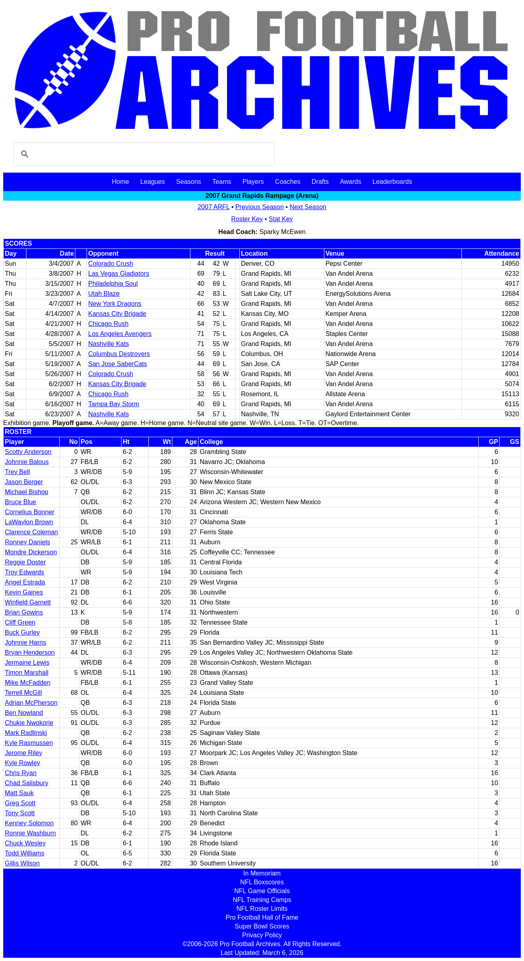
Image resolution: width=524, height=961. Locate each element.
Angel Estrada (25, 582)
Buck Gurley (22, 632)
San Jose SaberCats (117, 363)
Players (253, 181)
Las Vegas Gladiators (118, 273)
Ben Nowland (24, 712)
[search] (142, 154)
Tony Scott (20, 813)
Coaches (287, 181)
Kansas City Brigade (117, 313)
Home (120, 181)
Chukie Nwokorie (29, 722)
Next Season (307, 207)
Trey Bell (17, 471)
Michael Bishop (27, 492)
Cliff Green (20, 622)
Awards (350, 181)
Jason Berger (24, 481)
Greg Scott (20, 803)
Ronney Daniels (27, 542)
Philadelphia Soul (113, 283)
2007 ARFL (213, 207)
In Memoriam (262, 873)
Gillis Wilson (22, 863)
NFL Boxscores (262, 882)
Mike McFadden (28, 682)
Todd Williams (25, 853)
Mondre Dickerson (31, 552)
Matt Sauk (19, 793)
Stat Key (281, 219)
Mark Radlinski (26, 732)
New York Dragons (115, 303)
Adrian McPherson (31, 702)
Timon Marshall (27, 672)
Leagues (152, 181)
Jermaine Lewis (27, 662)
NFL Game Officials (262, 891)
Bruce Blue (20, 502)
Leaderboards (392, 181)
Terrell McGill (23, 692)
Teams (221, 181)
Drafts (320, 181)
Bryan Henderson (30, 652)
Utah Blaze (103, 293)
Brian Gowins (24, 612)
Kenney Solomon (29, 823)
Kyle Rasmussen (29, 742)
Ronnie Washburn (30, 833)
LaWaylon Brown (29, 522)
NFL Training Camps (262, 899)
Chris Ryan (20, 773)
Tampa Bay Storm (113, 404)
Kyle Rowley (22, 762)
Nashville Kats (108, 343)
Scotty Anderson (28, 451)
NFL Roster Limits (262, 908)
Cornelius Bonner (30, 512)
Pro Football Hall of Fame (262, 917)
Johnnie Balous (27, 461)
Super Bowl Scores (262, 926)
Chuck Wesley (25, 843)
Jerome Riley (23, 752)
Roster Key (247, 219)
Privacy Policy (262, 935)
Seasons (188, 181)
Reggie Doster (25, 562)
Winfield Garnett (28, 602)
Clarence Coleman (31, 532)
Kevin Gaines (24, 592)
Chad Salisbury (27, 783)
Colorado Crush (110, 263)
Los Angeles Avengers (120, 333)
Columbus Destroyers (119, 353)
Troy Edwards (24, 572)
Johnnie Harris (25, 642)
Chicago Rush (108, 323)
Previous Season (259, 207)
